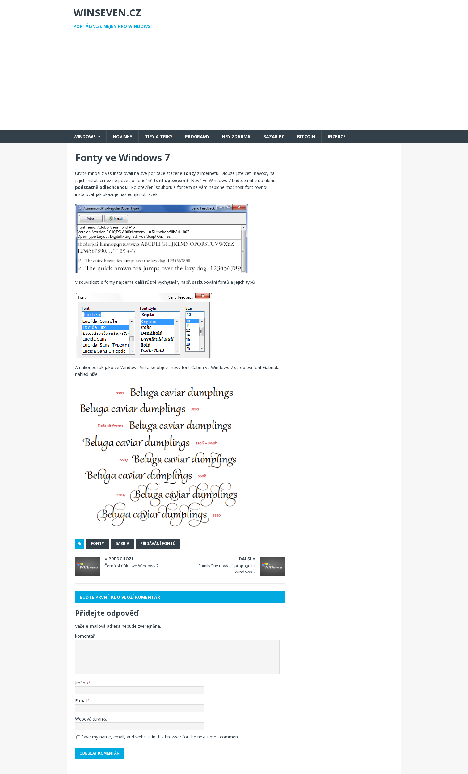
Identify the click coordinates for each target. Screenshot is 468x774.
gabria (122, 543)
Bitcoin (306, 136)
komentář (85, 636)
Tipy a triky (158, 136)
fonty (97, 543)
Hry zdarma (236, 136)
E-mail (81, 701)
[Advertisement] (234, 83)
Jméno (81, 683)
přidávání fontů (157, 543)
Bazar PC (274, 136)
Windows (85, 136)
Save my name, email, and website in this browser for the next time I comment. (160, 737)
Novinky (122, 136)
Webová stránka (91, 719)
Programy (197, 136)
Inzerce (337, 136)
